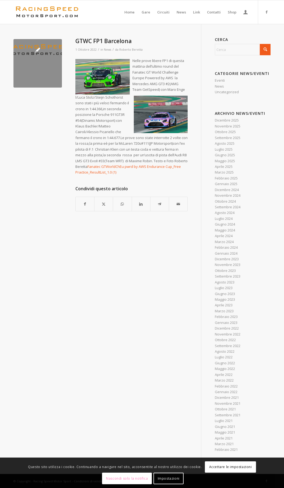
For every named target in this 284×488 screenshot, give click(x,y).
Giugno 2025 (225, 155)
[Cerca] (243, 49)
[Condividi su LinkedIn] (141, 204)
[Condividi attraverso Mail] (178, 204)
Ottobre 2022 (225, 339)
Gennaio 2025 (226, 183)
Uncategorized (227, 91)
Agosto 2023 (224, 282)
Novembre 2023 (227, 264)
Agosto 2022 (224, 351)
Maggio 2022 (225, 368)
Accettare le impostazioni (230, 467)
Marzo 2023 (224, 311)
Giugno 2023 (225, 293)
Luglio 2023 (224, 287)
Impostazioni (169, 478)
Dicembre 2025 (227, 120)
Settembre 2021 (227, 415)
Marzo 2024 (224, 241)
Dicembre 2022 (227, 328)
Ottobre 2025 (225, 131)
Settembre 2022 (227, 345)
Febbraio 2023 (226, 316)
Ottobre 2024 (225, 201)
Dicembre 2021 (227, 397)
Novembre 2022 (227, 334)
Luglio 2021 (224, 420)
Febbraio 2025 (226, 178)
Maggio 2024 (225, 230)
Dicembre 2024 (227, 189)
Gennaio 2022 (226, 391)
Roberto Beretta (131, 49)
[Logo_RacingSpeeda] (47, 12)
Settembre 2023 (227, 276)
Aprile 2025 (224, 166)
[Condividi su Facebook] (85, 204)
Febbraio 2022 (226, 386)
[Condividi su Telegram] (159, 204)
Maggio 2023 (225, 299)
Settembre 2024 (227, 207)
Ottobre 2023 (225, 270)
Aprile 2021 (224, 438)
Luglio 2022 (224, 357)
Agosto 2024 (224, 212)
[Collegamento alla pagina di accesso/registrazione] (245, 12)
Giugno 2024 (225, 224)
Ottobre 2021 (225, 409)
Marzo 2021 (224, 443)
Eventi (220, 80)
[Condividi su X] (103, 204)
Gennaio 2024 (226, 253)
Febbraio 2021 (226, 449)
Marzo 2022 (224, 380)
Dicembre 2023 (227, 259)
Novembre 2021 (227, 403)
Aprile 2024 (224, 235)
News (107, 49)
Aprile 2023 (224, 305)
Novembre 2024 (227, 195)
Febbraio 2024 (226, 247)
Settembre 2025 (227, 137)
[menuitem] (129, 12)
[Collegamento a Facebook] (266, 12)
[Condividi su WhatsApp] (122, 204)
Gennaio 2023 (226, 322)
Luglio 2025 (224, 149)
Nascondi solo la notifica (127, 478)
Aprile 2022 (224, 374)
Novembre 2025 (227, 126)
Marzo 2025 (224, 172)
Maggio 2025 (225, 160)
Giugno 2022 (225, 363)
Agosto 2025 (224, 143)
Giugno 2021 (225, 426)
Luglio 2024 (224, 218)
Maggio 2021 (225, 432)
